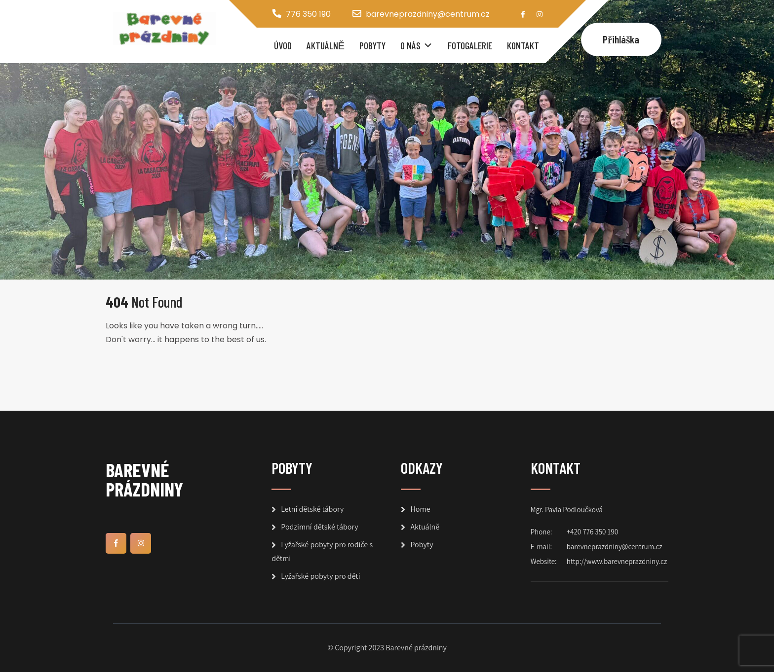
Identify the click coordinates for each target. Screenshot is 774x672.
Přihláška (621, 39)
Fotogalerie (470, 45)
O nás (410, 45)
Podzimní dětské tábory (319, 527)
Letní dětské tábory (312, 509)
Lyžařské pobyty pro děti (320, 576)
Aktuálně (326, 45)
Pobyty (372, 45)
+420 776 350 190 (592, 531)
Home (420, 509)
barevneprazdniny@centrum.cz (428, 14)
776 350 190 (308, 14)
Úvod (283, 45)
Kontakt (523, 45)
